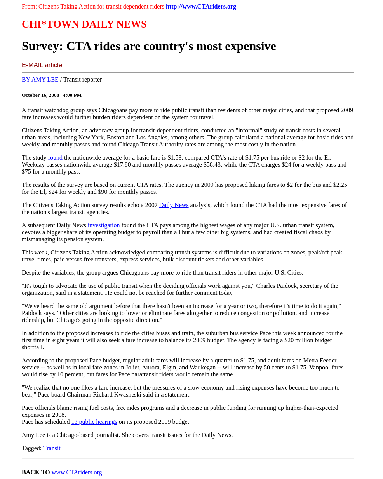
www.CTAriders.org (77, 472)
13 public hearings (94, 421)
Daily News (174, 205)
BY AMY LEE (40, 79)
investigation (104, 225)
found (55, 157)
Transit (52, 448)
